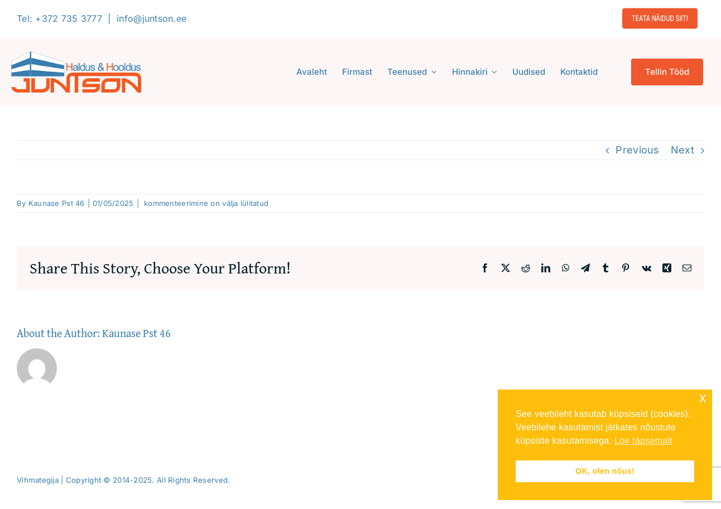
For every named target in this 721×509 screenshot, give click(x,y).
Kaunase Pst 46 (56, 203)
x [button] (702, 397)
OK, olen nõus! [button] (605, 471)
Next (682, 150)
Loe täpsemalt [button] (643, 440)
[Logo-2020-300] (76, 56)
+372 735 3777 (68, 18)
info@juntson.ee (151, 18)
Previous (637, 150)
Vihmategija (38, 480)
